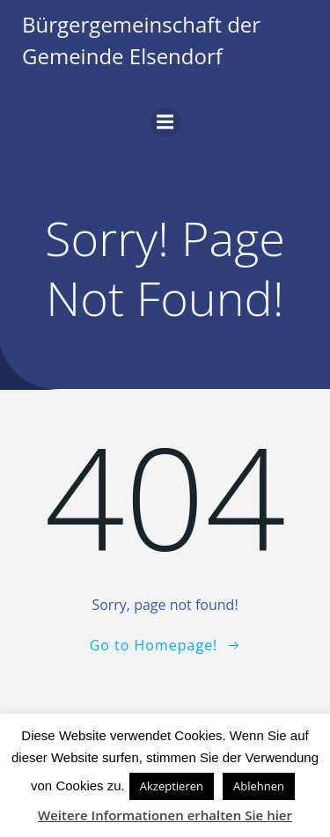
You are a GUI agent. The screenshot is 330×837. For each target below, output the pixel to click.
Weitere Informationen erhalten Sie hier (165, 815)
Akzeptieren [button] (171, 786)
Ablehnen (258, 786)
